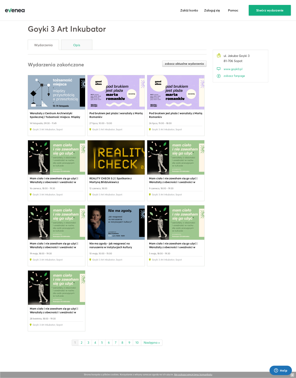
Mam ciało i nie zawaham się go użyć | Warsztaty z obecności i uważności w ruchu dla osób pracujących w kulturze (54, 182)
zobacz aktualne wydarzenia (184, 64)
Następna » (152, 343)
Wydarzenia (43, 45)
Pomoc (233, 10)
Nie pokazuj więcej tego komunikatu (193, 374)
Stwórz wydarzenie (269, 10)
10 (137, 343)
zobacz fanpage (234, 76)
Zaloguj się (212, 10)
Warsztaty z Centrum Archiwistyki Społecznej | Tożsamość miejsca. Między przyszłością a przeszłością (55, 117)
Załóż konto (189, 10)
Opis (76, 45)
